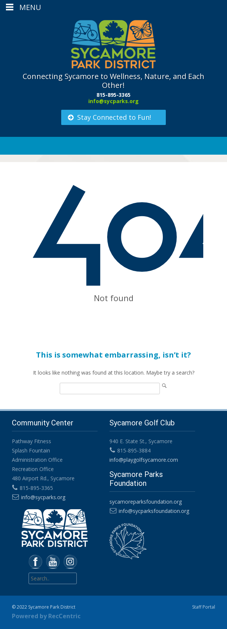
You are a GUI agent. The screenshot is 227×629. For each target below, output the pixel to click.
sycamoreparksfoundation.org (145, 501)
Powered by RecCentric (46, 616)
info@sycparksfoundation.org (154, 510)
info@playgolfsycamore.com (143, 459)
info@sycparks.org (113, 101)
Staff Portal (203, 607)
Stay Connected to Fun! (109, 117)
